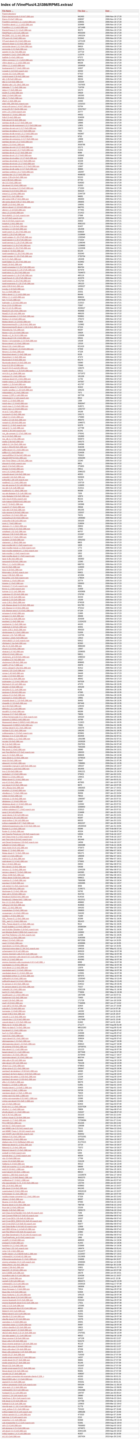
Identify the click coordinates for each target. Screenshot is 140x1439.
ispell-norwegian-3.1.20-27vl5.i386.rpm (18, 267)
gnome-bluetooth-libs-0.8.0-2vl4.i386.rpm (19, 1308)
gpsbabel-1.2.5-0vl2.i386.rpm (14, 774)
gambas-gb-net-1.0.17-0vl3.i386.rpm (17, 142)
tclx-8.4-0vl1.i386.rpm (11, 567)
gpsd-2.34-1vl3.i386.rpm (12, 812)
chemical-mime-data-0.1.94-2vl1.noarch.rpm (20, 949)
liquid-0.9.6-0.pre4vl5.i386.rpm (15, 368)
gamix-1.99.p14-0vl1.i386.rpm (14, 177)
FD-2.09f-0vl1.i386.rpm (11, 1123)
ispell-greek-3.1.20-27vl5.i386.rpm (16, 281)
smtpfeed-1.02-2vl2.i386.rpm (14, 532)
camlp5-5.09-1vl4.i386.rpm (13, 1281)
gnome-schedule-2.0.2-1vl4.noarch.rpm (18, 1262)
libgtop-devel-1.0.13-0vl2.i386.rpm (16, 322)
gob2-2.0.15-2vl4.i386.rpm (13, 1306)
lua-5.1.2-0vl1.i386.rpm (11, 1033)
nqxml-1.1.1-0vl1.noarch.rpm (14, 425)
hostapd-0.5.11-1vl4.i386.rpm (14, 1393)
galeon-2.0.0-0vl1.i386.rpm (13, 145)
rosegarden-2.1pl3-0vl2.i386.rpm (15, 769)
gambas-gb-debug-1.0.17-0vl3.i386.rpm (18, 131)
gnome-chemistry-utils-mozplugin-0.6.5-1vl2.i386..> (23, 962)
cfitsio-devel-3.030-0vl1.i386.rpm (15, 878)
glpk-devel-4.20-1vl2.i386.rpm (14, 1063)
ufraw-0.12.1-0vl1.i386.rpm (13, 1066)
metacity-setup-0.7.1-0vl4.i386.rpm (16, 387)
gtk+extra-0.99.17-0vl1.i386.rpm (15, 199)
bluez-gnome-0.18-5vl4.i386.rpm (15, 1338)
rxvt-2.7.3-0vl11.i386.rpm (12, 504)
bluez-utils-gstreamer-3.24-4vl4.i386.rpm (19, 1352)
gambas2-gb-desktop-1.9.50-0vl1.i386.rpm (20, 1071)
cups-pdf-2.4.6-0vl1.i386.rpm (14, 1006)
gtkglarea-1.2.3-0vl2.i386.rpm (14, 801)
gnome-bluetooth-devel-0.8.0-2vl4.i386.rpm (20, 1303)
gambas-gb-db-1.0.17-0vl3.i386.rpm (17, 123)
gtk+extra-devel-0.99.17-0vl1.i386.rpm (18, 202)
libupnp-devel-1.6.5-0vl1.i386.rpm (16, 1205)
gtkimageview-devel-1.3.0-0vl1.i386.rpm (18, 1044)
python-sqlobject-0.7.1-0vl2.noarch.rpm (18, 810)
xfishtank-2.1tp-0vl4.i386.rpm (14, 643)
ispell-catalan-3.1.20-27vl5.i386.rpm (17, 237)
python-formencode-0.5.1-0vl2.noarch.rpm (19, 717)
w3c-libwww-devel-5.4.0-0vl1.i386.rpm (18, 605)
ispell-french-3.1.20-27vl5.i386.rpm (16, 278)
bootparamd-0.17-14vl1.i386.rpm (15, 68)
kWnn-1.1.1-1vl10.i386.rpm (13, 297)
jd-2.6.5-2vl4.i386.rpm (11, 1436)
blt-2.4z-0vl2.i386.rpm (11, 744)
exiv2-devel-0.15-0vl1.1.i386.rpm (15, 1172)
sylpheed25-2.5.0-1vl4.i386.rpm (15, 1284)
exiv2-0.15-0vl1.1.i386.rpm (13, 1169)
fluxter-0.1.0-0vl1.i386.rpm (13, 831)
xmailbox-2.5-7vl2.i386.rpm (13, 660)
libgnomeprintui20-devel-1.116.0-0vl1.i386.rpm (21, 327)
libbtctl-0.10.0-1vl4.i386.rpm (13, 1311)
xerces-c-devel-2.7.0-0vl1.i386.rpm (16, 872)
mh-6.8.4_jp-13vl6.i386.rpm (13, 373)
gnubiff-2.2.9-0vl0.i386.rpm (13, 1240)
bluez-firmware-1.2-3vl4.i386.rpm (16, 1289)
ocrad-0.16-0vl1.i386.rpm (12, 1000)
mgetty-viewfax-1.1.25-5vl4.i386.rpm (17, 371)
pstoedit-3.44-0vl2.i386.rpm (13, 477)
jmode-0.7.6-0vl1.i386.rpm (13, 251)
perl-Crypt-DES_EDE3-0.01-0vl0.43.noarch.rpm (22, 1221)
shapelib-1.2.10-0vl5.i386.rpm (14, 703)
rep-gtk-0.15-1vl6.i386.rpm (13, 488)
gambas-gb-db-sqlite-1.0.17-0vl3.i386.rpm (19, 169)
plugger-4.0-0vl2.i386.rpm (13, 469)
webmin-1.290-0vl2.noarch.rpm (15, 1175)
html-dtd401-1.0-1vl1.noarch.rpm (15, 216)
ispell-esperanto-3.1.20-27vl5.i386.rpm (18, 284)
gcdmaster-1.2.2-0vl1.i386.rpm (15, 682)
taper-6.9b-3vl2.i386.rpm (12, 559)
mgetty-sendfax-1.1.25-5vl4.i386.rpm (17, 390)
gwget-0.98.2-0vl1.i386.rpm (13, 1014)
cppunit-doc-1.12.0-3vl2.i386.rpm (16, 1019)
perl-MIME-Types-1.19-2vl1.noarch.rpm (18, 1131)
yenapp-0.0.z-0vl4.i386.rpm (13, 679)
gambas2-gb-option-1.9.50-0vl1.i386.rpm (19, 1077)
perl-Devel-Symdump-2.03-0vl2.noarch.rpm (20, 842)
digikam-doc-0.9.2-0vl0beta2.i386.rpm (18, 1142)
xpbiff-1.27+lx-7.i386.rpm (12, 665)
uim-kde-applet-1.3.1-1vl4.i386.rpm (16, 1336)
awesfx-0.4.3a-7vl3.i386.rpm (14, 52)
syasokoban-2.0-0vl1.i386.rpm (14, 910)
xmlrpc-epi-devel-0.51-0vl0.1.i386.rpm (18, 1101)
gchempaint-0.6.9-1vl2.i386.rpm (15, 951)
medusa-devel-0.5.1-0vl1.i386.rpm (16, 379)
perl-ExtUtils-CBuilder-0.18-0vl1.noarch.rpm (20, 930)
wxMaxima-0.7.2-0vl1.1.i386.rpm (15, 1180)
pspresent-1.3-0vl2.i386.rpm (14, 698)
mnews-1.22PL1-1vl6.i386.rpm (15, 395)
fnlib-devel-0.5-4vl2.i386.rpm (14, 120)
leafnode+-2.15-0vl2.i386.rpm (14, 303)
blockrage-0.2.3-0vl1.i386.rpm (14, 891)
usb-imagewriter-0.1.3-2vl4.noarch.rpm (18, 1423)
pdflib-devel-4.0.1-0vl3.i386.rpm (15, 450)
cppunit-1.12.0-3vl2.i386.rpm (14, 1017)
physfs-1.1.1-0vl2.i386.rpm (13, 1109)
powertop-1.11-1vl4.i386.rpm (14, 1420)
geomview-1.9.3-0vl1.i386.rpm (14, 1055)
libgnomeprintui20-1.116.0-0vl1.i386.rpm (19, 324)
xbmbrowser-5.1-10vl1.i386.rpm (15, 632)
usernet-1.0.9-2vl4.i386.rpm (13, 600)
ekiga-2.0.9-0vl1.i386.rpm (12, 940)
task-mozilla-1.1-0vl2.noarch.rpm (15, 553)
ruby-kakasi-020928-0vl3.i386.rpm (16, 502)
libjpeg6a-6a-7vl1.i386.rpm (13, 330)
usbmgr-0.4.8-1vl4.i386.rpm (13, 597)
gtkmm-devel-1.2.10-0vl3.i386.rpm (16, 207)
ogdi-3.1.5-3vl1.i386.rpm (12, 856)
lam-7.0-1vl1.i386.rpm (11, 300)
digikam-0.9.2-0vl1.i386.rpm (13, 1137)
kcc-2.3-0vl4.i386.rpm (11, 292)
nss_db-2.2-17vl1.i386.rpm (13, 439)
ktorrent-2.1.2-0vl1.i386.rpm (13, 938)
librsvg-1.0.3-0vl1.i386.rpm (13, 352)
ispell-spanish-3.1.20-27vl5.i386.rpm (17, 275)
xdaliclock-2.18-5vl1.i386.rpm (14, 627)
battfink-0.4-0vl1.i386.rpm (12, 57)
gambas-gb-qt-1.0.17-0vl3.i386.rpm (17, 155)
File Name (6, 11)
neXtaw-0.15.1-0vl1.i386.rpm (14, 731)
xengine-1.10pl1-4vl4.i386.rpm (14, 638)
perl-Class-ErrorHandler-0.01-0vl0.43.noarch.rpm (22, 1213)
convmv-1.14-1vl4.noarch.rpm (14, 1396)
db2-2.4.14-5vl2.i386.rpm (12, 82)
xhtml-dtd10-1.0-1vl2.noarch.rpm (15, 641)
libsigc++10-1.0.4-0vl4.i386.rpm (15, 333)
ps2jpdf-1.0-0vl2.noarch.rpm (14, 1153)
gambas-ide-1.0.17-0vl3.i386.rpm (16, 175)
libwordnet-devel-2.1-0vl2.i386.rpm (16, 354)
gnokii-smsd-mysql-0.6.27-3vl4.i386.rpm (19, 1357)
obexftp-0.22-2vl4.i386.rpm (13, 1316)
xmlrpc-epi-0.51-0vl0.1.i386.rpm (15, 1096)
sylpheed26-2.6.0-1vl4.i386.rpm (15, 1390)
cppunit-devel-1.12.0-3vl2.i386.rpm (16, 1022)
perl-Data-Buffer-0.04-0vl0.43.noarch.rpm (19, 1227)
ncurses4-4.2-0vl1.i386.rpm (13, 414)
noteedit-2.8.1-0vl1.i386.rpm (14, 989)
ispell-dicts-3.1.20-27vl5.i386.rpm (16, 273)
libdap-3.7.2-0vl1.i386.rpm (13, 850)
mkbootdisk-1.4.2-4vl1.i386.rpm (15, 393)
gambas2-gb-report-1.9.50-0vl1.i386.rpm (19, 1079)
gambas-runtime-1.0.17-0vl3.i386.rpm (18, 172)
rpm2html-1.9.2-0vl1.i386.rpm (14, 515)
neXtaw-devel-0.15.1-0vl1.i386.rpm (16, 728)
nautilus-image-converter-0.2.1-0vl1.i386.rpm (21, 1197)
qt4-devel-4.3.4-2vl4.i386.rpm (14, 1431)
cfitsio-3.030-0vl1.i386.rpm (13, 875)
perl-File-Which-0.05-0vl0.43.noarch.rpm (19, 1232)
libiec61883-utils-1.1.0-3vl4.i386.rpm (17, 1379)
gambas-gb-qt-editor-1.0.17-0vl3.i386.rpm (19, 158)
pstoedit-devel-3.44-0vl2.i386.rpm (16, 474)
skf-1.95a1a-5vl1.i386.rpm (13, 788)
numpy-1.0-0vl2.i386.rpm (12, 807)
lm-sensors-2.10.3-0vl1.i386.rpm (15, 984)
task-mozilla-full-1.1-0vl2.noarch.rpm (17, 545)
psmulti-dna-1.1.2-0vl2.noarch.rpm (16, 1156)
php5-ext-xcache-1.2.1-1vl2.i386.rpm (17, 1167)
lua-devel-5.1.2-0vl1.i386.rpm (14, 1030)
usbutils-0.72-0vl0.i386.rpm (13, 1009)
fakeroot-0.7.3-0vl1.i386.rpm (14, 115)
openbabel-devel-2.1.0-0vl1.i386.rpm (17, 973)
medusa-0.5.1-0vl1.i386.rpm (14, 376)
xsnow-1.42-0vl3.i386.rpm (13, 673)
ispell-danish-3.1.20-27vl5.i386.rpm (16, 240)
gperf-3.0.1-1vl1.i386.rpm (12, 196)
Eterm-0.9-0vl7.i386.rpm (12, 19)
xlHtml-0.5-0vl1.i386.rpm (12, 654)
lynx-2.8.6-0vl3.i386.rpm (12, 771)
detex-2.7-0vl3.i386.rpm (12, 90)
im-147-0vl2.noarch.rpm (12, 218)
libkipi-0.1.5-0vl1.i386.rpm (13, 777)
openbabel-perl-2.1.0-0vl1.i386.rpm (16, 970)
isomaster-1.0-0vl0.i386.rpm (13, 1011)
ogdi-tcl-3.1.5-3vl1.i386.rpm (13, 859)
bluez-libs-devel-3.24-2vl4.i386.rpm (16, 1297)
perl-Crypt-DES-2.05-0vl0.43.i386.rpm (18, 1218)
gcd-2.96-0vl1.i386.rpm (11, 180)
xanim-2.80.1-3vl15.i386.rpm (14, 630)
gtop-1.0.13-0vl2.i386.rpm (13, 213)
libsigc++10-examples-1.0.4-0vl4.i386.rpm (19, 341)
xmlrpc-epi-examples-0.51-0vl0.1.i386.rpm (19, 1098)
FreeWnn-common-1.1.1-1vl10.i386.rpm (19, 22)
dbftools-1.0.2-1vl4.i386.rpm (13, 709)
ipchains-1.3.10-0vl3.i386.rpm (14, 229)
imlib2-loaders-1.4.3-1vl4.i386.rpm (16, 1434)
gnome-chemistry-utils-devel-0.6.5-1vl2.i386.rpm (22, 957)
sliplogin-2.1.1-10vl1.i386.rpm (14, 526)
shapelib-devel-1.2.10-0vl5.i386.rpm (17, 701)
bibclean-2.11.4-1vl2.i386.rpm (14, 736)
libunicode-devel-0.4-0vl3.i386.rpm (16, 363)
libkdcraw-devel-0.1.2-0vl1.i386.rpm (17, 1145)
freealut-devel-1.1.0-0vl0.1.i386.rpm (17, 1088)
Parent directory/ (9, 14)
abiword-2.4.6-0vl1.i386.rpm (13, 763)
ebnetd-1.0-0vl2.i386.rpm (12, 687)
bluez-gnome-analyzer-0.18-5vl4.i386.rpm (19, 1344)
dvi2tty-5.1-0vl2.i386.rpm (12, 93)
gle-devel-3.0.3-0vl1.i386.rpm (14, 185)
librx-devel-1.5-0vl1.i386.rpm (14, 867)
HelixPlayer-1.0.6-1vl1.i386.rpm (15, 33)
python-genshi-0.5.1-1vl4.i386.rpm (16, 1415)
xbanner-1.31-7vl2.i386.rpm (13, 635)
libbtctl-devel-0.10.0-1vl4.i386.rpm (16, 1314)
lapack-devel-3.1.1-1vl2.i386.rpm (15, 1052)
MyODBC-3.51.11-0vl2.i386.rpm (15, 36)
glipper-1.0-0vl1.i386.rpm (12, 1199)
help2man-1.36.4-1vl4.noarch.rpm (16, 1398)
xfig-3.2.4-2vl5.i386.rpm (12, 646)
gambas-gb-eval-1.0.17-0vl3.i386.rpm (17, 150)
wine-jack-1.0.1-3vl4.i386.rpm (14, 1387)
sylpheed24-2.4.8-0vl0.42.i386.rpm (16, 1257)
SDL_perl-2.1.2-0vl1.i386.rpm (14, 921)
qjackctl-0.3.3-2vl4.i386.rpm (13, 1382)
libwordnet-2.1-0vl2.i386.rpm (14, 357)
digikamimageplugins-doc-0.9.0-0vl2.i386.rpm (21, 826)
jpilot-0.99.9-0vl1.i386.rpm (13, 286)
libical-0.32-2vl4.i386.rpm (12, 1366)
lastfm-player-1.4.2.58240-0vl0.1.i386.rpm (19, 1254)
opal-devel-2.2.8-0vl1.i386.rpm (15, 946)
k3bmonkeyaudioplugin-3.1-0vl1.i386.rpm (19, 1259)
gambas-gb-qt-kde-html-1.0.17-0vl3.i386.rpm (20, 166)
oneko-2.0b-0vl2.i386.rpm (12, 442)
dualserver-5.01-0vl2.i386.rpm (14, 998)
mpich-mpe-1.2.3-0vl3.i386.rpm (15, 406)
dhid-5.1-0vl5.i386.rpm (11, 101)
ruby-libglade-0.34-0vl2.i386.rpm (15, 496)
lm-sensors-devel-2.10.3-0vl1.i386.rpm (18, 987)
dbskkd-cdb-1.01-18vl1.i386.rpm (15, 85)
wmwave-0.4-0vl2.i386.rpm (13, 613)
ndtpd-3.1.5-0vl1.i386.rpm (13, 417)
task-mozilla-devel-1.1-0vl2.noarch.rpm (18, 556)
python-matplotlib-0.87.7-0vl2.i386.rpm (18, 823)
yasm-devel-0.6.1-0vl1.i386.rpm (15, 1038)
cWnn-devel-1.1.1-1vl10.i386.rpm (16, 63)
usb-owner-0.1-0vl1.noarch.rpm (15, 886)
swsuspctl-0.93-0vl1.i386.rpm (14, 562)
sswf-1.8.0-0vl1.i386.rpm (12, 1003)
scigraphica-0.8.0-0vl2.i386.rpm (15, 518)
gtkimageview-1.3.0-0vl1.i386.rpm (16, 1041)
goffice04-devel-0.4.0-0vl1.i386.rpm (17, 981)
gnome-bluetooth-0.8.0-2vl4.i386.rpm (17, 1300)
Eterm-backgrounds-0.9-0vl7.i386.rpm (18, 17)
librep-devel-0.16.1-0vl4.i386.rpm (16, 338)
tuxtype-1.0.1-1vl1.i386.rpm (13, 592)
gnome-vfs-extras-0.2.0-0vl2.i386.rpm (17, 188)
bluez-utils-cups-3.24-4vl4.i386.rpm (16, 1346)
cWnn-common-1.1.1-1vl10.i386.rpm (17, 60)
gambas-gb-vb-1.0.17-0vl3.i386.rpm (17, 153)
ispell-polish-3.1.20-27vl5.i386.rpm (16, 248)
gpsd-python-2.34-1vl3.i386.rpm (15, 820)
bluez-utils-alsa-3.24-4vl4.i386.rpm (16, 1349)
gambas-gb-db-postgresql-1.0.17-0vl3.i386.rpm (21, 125)
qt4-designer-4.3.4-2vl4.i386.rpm (15, 1428)
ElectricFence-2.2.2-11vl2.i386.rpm (16, 30)
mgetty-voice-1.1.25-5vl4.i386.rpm (16, 382)
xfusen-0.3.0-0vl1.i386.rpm (13, 649)
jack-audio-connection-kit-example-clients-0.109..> (23, 1376)
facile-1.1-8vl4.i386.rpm (12, 1278)
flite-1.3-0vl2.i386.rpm (11, 747)
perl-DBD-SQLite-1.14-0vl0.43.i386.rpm (18, 1229)
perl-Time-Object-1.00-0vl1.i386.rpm (17, 461)
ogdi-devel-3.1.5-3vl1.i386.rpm (15, 861)
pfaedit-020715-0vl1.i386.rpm (14, 458)
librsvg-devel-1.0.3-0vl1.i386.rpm (15, 343)
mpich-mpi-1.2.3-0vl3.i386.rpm (15, 409)
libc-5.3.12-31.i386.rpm (11, 308)
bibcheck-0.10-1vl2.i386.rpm (14, 684)
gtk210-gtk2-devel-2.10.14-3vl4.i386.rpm (19, 1333)
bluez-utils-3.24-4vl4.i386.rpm (14, 1341)
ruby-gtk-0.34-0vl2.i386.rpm (13, 510)
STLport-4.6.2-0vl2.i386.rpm (14, 38)
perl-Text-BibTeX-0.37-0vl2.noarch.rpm (18, 752)
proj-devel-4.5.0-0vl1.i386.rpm (14, 785)
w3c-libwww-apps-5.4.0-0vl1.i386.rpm (18, 611)
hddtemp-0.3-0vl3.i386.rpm (13, 1164)
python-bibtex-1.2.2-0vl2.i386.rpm (16, 739)
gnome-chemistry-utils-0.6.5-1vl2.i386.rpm (19, 954)
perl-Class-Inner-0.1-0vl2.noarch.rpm (17, 837)
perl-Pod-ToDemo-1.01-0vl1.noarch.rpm (18, 935)
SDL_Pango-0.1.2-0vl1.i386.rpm (15, 919)
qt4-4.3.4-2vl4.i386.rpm (12, 1426)
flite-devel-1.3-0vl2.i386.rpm (13, 750)
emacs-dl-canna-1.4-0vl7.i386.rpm (16, 106)
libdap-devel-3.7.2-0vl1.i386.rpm (15, 853)
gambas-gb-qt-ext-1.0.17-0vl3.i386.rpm (18, 164)
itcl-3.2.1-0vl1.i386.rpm (11, 259)
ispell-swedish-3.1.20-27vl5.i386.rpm (17, 254)
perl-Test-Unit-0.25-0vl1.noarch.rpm (17, 840)
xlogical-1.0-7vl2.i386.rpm (13, 652)
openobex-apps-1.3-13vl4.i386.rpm (16, 1325)
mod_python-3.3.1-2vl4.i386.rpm (15, 1409)
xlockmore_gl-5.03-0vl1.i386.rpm (15, 657)
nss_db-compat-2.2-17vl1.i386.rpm (16, 434)
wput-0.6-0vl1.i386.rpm (11, 761)
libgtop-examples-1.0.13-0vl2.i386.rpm (18, 316)
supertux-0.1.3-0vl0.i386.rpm (14, 880)
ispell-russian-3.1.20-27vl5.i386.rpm (17, 256)
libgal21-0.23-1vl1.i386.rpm (13, 314)
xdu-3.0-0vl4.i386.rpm (11, 1158)
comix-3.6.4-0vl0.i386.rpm (13, 1161)
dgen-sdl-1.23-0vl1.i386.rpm (14, 894)
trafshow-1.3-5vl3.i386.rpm (13, 581)
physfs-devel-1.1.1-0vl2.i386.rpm (15, 1112)
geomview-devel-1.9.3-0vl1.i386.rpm (17, 1058)
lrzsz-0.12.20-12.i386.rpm (12, 365)
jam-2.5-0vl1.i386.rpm (11, 1104)
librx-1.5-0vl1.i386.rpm (11, 864)
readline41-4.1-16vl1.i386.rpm (14, 491)
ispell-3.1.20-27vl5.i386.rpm (13, 235)
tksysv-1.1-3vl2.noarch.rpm (13, 589)
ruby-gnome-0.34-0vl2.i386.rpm (15, 513)
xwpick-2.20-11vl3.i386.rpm (13, 671)
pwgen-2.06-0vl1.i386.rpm (13, 1267)
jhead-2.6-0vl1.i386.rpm (12, 265)
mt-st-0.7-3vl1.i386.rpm (12, 412)
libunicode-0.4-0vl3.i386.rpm (14, 360)
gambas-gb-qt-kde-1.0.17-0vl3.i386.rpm (18, 161)
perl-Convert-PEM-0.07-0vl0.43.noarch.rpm (20, 1216)
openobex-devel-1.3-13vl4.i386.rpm (17, 1330)
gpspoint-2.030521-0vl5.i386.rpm (16, 720)
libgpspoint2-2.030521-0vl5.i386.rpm (17, 725)
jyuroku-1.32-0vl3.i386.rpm (13, 289)
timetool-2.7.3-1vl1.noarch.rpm (15, 586)
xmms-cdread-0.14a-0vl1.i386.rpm (16, 668)
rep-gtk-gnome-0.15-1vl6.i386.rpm (16, 485)
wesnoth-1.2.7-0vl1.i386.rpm (14, 1120)
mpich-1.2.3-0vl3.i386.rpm (13, 401)
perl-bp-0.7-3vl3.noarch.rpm (13, 1126)
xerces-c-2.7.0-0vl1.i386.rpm (14, 870)
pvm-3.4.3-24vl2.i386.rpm (12, 472)
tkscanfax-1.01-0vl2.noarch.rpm (15, 578)
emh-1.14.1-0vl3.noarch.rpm (14, 112)
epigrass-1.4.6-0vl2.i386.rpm (14, 799)
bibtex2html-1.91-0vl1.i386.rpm (15, 1265)
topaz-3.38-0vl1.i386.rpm (12, 575)
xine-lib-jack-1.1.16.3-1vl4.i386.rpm (16, 1406)
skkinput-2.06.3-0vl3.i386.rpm (14, 534)
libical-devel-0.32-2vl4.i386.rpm (15, 1371)
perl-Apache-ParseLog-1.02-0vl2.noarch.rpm (20, 834)
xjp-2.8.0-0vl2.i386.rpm (11, 706)
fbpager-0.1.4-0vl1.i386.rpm (13, 829)
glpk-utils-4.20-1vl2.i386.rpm (14, 1060)
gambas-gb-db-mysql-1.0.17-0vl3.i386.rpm (20, 134)
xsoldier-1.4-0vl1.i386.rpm (13, 916)
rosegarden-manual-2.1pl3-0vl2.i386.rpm (19, 766)
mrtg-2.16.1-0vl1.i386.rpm (13, 1251)
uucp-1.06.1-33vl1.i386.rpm (13, 602)
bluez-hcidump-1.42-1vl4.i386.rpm (16, 1295)
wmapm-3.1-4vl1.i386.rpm (13, 616)
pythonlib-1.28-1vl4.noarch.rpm (15, 480)
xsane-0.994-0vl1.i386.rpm (13, 889)
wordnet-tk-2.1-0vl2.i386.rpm (14, 624)
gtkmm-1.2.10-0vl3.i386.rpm (14, 210)
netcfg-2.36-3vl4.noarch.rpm (14, 431)
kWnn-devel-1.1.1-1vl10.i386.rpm (16, 294)
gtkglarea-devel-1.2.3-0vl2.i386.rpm (17, 804)
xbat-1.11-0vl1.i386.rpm (12, 908)
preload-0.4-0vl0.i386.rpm (13, 1243)
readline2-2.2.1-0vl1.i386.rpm (14, 483)
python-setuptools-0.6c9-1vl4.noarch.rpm (19, 1385)
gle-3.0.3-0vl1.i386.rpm (11, 183)
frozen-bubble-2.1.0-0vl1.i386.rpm (16, 927)
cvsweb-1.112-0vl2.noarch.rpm (15, 71)
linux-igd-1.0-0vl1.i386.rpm (13, 1208)
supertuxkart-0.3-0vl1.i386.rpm (15, 1191)
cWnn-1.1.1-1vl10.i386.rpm (13, 66)
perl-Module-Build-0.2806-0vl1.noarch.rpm (19, 932)
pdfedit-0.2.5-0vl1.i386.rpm (13, 845)
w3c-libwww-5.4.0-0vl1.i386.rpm (15, 608)
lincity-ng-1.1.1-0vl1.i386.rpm (14, 1107)
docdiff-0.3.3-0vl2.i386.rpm (13, 712)
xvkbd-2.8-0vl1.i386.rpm (12, 796)
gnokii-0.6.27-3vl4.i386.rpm (13, 1355)
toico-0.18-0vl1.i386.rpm (12, 570)
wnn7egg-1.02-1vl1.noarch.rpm (15, 1248)
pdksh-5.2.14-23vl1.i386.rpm (14, 444)
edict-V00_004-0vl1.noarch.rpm (15, 104)
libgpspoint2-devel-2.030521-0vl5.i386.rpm (20, 722)
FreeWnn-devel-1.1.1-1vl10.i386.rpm (17, 25)
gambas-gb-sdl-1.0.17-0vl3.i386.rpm (17, 136)
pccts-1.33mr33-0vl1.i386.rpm (14, 447)
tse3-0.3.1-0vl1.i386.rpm (12, 992)
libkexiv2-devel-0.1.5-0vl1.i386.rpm (16, 1150)
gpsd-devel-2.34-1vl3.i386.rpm (15, 818)
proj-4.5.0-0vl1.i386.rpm (12, 782)
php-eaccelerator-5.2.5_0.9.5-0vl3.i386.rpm (20, 1183)
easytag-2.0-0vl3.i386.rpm (13, 883)
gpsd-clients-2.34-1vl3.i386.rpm (15, 815)
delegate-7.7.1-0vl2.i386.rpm (14, 87)
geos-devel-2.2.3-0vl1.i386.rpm (15, 758)
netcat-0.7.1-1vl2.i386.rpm (13, 428)
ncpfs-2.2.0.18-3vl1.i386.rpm (14, 420)
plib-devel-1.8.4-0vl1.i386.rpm (14, 1188)
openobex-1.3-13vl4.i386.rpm (14, 1322)
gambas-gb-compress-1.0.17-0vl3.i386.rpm (20, 139)
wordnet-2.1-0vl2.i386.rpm (13, 621)
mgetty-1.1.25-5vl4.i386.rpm (14, 384)
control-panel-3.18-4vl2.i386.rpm (15, 76)
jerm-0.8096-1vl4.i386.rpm (13, 1273)
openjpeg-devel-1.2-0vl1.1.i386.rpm (17, 1093)
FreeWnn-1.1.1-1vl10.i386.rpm (15, 27)
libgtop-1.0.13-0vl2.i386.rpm (13, 319)
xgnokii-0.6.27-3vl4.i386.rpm (14, 1374)
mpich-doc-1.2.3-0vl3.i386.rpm (15, 403)
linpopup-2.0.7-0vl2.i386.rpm (14, 714)
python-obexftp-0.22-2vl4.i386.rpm (16, 1327)
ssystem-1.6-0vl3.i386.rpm (13, 540)
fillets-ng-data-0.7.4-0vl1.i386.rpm (16, 1028)
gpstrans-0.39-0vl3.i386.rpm (14, 692)
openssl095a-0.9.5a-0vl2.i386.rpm (16, 455)
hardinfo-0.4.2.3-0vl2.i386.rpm (14, 1246)
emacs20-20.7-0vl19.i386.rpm (14, 109)
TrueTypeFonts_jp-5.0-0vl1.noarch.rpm (18, 1237)
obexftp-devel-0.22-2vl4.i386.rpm (16, 1319)
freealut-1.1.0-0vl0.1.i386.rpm (14, 1085)
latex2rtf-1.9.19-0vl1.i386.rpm (14, 1270)
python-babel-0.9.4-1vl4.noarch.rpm (17, 1412)
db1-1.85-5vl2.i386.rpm (12, 79)
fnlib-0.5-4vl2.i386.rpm (11, 117)
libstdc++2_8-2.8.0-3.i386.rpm (14, 335)
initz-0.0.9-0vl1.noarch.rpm (13, 221)
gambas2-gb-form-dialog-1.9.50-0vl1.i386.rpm (21, 1074)
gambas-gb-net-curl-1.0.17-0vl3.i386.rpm (19, 128)
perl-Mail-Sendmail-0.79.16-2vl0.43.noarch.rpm (21, 1235)
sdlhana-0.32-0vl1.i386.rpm (13, 905)
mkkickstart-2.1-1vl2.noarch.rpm (15, 398)
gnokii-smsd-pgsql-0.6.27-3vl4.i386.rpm (18, 1368)
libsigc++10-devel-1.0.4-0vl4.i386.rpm (18, 349)
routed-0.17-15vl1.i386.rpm (13, 507)
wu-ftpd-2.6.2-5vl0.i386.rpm (13, 619)
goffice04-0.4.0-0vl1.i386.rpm (14, 979)
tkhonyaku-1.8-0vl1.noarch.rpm (15, 572)
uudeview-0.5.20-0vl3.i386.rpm (15, 594)
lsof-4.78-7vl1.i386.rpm (11, 1115)
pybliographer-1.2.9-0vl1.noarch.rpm (17, 733)
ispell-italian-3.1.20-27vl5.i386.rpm (16, 262)
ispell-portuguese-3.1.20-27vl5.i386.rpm (18, 270)
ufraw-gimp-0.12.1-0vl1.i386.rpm (15, 1068)
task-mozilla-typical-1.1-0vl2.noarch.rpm (18, 548)
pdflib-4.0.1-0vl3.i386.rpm (12, 453)
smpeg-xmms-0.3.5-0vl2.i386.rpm (16, 529)
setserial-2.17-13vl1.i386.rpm (14, 537)
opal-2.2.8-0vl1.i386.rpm (12, 943)
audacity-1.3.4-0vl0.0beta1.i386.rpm (17, 1178)
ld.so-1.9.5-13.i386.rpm (12, 305)
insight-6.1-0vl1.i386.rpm (12, 224)
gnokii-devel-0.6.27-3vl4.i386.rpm (16, 1360)
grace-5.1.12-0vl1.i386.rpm (13, 194)
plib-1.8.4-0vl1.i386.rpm (12, 1186)
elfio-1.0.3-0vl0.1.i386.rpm (13, 1082)
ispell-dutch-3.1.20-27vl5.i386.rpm (16, 245)
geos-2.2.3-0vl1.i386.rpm (12, 755)
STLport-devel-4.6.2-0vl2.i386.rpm (16, 41)
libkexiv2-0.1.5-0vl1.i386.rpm (14, 1148)
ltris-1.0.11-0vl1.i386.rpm (12, 902)
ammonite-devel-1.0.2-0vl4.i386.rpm (17, 46)
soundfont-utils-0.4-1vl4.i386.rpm (16, 1276)
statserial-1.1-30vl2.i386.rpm (14, 542)
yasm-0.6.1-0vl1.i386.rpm (12, 1036)
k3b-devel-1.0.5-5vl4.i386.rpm (14, 1401)
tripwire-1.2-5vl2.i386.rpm (12, 583)
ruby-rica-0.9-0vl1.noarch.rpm (14, 499)
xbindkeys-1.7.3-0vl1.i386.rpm (14, 793)
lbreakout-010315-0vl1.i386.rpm (15, 897)
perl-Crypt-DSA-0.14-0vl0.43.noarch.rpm (19, 1224)
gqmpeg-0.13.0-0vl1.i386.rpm (14, 191)
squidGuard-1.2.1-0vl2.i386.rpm (15, 995)
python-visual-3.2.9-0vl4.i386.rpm (16, 1118)
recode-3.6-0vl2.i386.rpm (12, 741)
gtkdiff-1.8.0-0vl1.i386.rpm (13, 205)
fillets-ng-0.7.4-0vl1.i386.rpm (14, 1025)
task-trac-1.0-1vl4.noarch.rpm (14, 1417)
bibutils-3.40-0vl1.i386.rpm (13, 1210)
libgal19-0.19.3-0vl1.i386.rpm (14, 311)
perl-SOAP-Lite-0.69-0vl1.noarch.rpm (17, 1134)
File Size (81, 11)
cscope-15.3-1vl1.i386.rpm (13, 74)
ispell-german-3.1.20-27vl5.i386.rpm (17, 243)
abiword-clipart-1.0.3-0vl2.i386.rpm (16, 44)
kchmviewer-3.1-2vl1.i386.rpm (14, 1194)
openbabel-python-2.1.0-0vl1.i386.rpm (18, 976)
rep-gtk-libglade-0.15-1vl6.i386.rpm (16, 493)
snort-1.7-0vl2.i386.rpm (12, 523)
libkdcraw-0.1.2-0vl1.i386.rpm (14, 1139)
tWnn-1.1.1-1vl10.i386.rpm (13, 564)
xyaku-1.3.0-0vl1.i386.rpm (13, 676)
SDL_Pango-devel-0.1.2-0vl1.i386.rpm (18, 924)
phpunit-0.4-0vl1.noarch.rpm (14, 464)
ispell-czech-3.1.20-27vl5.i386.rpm (16, 232)
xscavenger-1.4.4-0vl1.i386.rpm (15, 913)
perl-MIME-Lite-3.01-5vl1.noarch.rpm (17, 1128)
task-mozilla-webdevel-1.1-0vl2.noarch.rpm (20, 551)
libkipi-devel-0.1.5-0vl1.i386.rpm (15, 780)
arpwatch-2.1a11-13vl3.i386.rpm (15, 55)
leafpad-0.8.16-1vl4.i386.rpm (14, 1404)
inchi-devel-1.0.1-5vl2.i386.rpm (15, 968)
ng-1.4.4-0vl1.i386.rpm (11, 436)
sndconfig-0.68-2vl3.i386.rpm (14, 521)
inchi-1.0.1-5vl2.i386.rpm (12, 960)
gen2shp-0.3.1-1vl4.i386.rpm (14, 690)
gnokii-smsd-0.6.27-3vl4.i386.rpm (16, 1363)
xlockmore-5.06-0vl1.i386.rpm (14, 662)
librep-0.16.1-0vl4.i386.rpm (13, 346)
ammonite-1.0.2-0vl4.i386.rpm (14, 49)
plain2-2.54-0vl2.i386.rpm (12, 466)
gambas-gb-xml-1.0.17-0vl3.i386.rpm (17, 147)
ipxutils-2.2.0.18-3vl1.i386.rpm (14, 226)
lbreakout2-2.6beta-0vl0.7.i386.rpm (16, 900)
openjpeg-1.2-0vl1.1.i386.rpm (14, 1090)
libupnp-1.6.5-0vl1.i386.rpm (13, 1202)
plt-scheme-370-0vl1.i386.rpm (14, 1047)
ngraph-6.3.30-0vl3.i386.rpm (14, 423)
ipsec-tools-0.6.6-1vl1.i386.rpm (15, 848)
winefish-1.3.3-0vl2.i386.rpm (14, 790)
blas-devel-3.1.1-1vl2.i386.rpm (14, 1049)
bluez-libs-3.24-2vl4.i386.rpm (14, 1292)
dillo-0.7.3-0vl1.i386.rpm (12, 98)
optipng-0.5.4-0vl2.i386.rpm (13, 695)
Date (107, 11)
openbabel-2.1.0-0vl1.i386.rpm (15, 965)
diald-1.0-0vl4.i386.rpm (11, 95)
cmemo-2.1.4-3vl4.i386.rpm (13, 1286)
